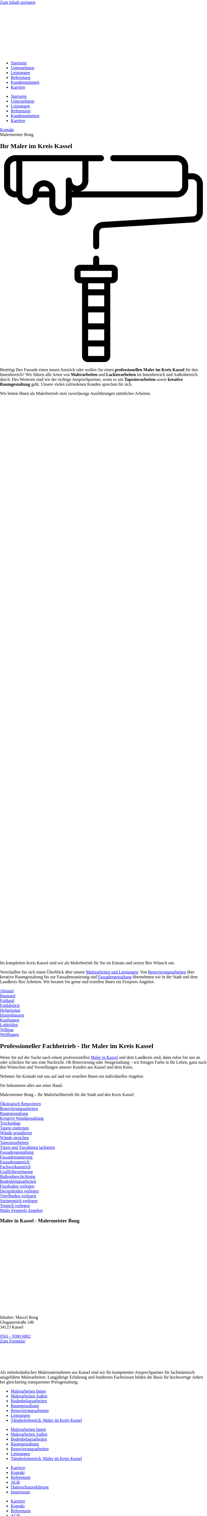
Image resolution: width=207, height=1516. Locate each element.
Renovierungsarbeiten (167, 972)
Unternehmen (22, 67)
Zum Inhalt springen (17, 2)
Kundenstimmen (25, 82)
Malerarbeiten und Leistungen (112, 972)
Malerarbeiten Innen (28, 1391)
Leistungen (20, 72)
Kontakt (18, 1472)
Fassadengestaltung (114, 977)
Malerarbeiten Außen (29, 1396)
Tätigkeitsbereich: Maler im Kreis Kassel (46, 1420)
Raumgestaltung (25, 1405)
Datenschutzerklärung (30, 1487)
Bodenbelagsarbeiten (29, 1401)
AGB (15, 1482)
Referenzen (20, 77)
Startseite (19, 63)
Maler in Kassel (104, 1057)
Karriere (18, 87)
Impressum (20, 1492)
